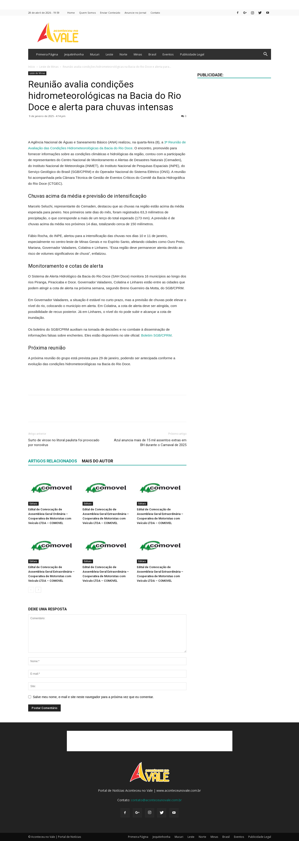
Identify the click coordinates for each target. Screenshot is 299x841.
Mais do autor (97, 461)
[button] (265, 54)
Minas (138, 54)
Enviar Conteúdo (110, 12)
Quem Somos (87, 12)
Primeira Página (47, 54)
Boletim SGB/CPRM (156, 335)
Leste (109, 54)
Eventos (168, 54)
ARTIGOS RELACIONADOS (52, 461)
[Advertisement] (107, 380)
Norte (123, 54)
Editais (33, 503)
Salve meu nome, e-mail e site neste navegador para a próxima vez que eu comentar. (93, 697)
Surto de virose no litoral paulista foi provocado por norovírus (63, 442)
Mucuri (94, 54)
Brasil (152, 54)
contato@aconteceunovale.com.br (156, 800)
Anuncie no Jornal (135, 12)
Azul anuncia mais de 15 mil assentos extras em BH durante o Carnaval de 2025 (150, 442)
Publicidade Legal (192, 54)
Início (31, 67)
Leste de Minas (48, 67)
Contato (155, 12)
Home (71, 12)
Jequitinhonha (74, 54)
